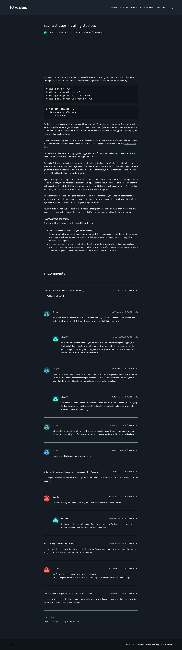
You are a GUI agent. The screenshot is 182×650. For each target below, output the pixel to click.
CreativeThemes (166, 644)
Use (58, 244)
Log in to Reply (133, 290)
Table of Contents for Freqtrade (124, 7)
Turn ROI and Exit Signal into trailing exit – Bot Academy (68, 593)
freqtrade (79, 32)
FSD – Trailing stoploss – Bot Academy (60, 543)
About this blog (146, 7)
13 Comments (99, 32)
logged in (59, 621)
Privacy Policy (161, 7)
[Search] (172, 8)
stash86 (64, 337)
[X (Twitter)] (11, 644)
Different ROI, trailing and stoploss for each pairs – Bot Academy (71, 472)
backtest (70, 32)
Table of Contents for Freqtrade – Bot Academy (64, 290)
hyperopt (87, 32)
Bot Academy (18, 7)
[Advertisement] (91, 53)
